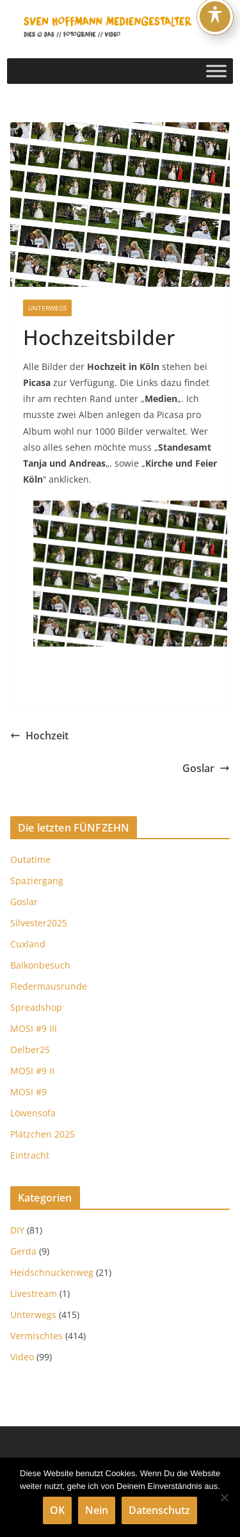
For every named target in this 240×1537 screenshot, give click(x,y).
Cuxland (27, 944)
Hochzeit (39, 735)
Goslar (206, 768)
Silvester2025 (38, 923)
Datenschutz (159, 1510)
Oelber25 (30, 1049)
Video (22, 1357)
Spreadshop (36, 1007)
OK (57, 1510)
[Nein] (224, 1497)
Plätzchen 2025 (42, 1134)
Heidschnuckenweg (51, 1272)
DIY (17, 1230)
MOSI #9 (28, 1092)
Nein (96, 1510)
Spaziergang (36, 880)
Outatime (30, 859)
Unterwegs (47, 307)
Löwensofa (33, 1113)
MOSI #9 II (32, 1071)
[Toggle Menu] (216, 71)
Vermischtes (36, 1336)
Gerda (23, 1251)
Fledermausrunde (48, 986)
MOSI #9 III (33, 1028)
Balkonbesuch (40, 965)
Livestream (33, 1293)
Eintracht (29, 1155)
